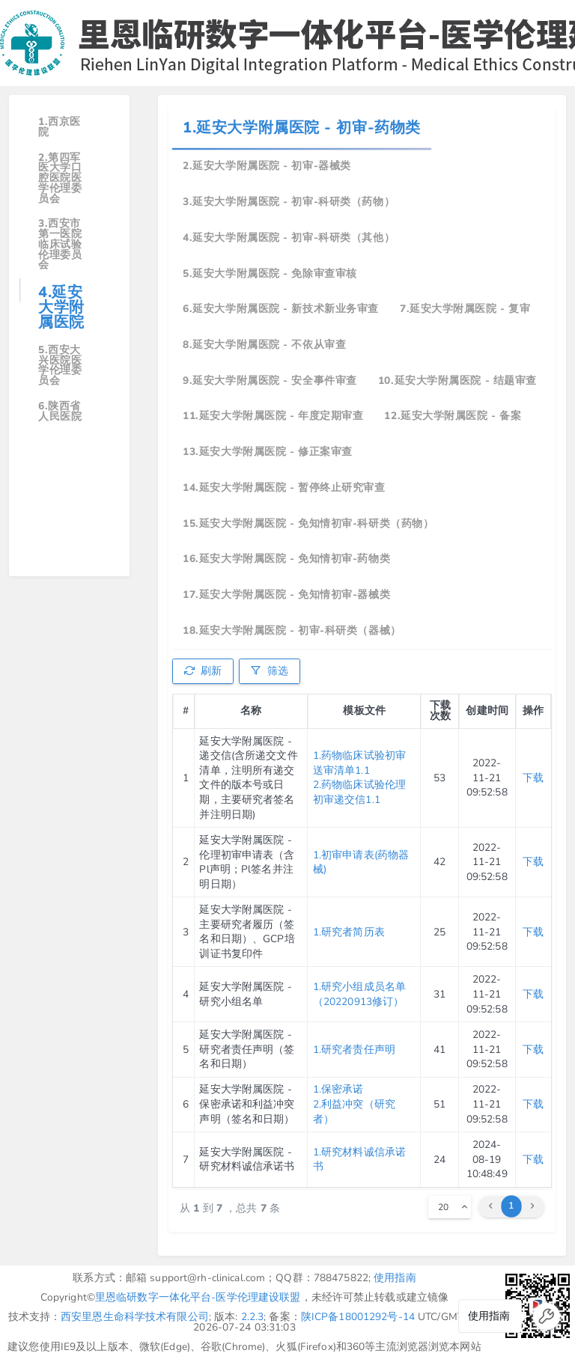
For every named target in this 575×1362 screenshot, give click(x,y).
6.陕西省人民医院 (60, 411)
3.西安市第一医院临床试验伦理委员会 (60, 244)
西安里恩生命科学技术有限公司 (135, 1317)
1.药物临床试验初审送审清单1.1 (359, 763)
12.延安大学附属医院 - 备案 (452, 416)
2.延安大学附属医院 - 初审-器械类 (267, 166)
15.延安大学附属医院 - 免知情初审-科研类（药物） (308, 523)
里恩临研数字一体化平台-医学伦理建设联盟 (198, 1297)
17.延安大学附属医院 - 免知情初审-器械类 (286, 594)
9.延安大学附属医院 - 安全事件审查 (270, 380)
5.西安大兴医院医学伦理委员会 (60, 365)
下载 (533, 778)
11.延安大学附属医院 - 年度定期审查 (273, 416)
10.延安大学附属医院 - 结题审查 (457, 380)
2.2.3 (252, 1317)
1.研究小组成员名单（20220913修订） (359, 994)
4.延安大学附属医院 (61, 307)
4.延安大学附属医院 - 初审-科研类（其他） (289, 237)
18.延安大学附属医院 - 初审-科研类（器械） (292, 630)
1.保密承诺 (338, 1089)
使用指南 (395, 1278)
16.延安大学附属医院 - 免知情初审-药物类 (286, 559)
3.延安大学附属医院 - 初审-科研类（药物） (289, 202)
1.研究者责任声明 (354, 1049)
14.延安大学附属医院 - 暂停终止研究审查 (284, 487)
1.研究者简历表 (349, 932)
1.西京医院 (59, 126)
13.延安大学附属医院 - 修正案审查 (268, 452)
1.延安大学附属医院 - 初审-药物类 (302, 127)
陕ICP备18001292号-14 (358, 1317)
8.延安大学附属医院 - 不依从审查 (264, 345)
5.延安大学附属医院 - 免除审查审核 (270, 273)
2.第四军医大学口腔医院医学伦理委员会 (60, 178)
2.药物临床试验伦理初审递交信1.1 (359, 792)
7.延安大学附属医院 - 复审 (465, 309)
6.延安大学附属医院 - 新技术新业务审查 (281, 309)
